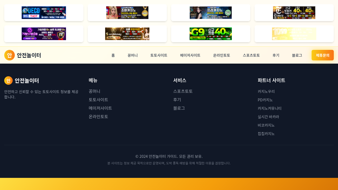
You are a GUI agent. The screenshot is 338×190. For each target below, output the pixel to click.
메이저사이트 (190, 55)
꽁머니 (133, 55)
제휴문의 (323, 55)
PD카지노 (265, 99)
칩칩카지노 (266, 133)
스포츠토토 (251, 55)
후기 (276, 55)
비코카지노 (266, 125)
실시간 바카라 (268, 116)
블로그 (297, 55)
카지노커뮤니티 (269, 108)
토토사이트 (159, 55)
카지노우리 (266, 91)
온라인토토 (221, 55)
